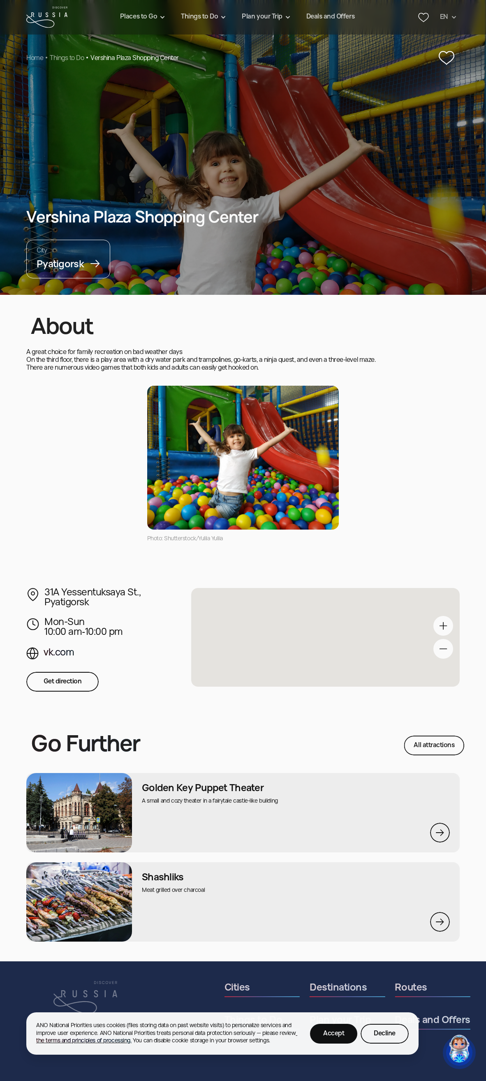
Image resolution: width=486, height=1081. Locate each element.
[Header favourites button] (423, 17)
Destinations (363, 988)
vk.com (59, 653)
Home (34, 58)
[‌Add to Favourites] (446, 58)
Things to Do (67, 58)
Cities (262, 988)
